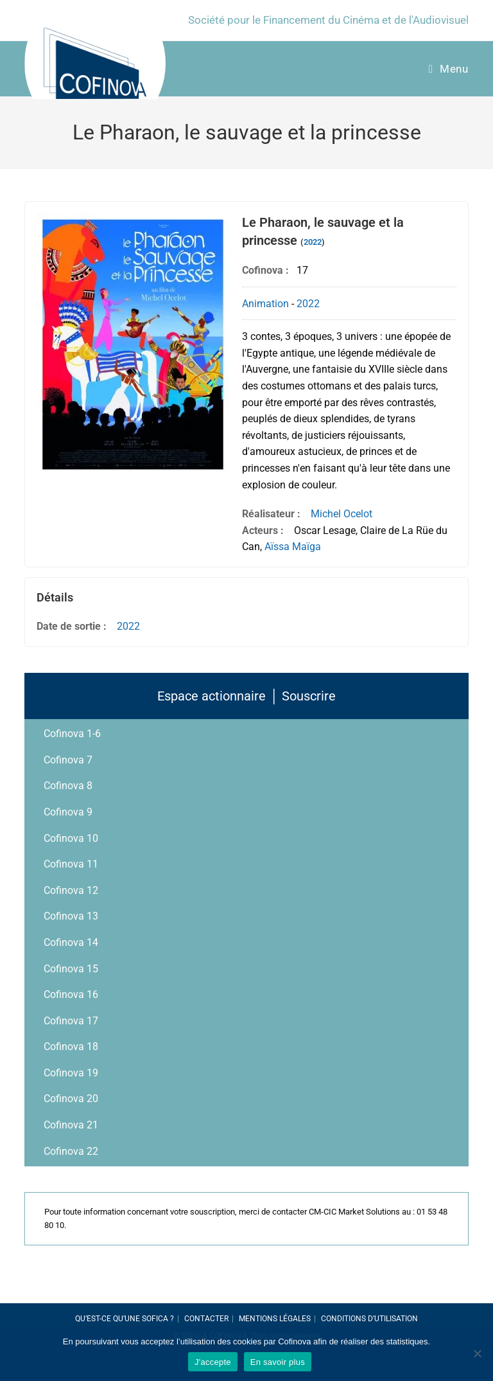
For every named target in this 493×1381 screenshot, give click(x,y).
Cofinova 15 (71, 969)
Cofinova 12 (71, 890)
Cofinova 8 (68, 786)
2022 (313, 242)
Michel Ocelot (341, 514)
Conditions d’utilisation (369, 1318)
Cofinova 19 (71, 1073)
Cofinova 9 (68, 812)
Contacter (206, 1318)
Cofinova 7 (68, 760)
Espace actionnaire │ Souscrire (246, 696)
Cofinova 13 (71, 916)
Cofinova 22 (71, 1151)
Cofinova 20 (71, 1098)
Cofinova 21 (71, 1125)
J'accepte (213, 1362)
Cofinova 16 (71, 994)
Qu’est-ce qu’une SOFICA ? (124, 1318)
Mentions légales (275, 1318)
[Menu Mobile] (449, 68)
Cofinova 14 (71, 942)
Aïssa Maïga (292, 546)
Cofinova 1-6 (72, 733)
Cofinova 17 (71, 1021)
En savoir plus (277, 1362)
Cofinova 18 (71, 1046)
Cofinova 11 (71, 864)
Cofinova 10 (71, 838)
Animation (265, 304)
